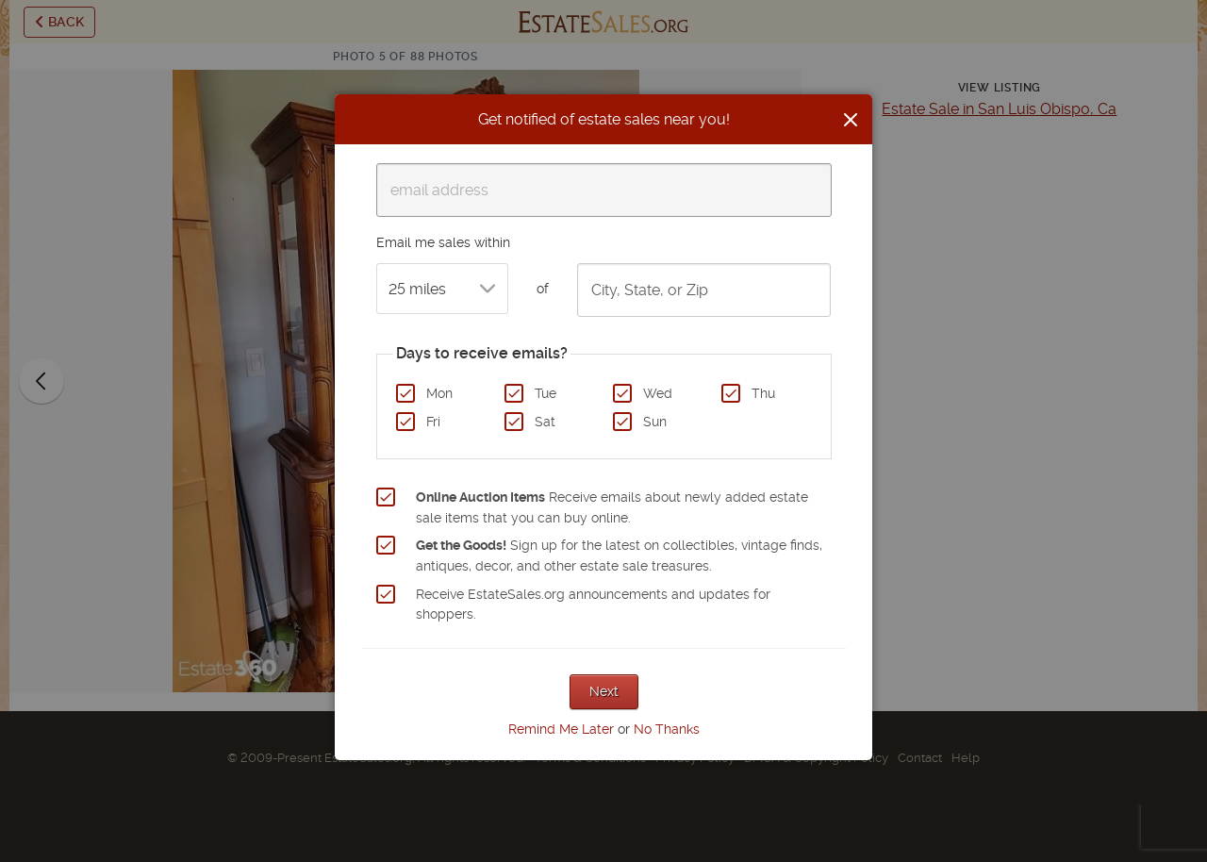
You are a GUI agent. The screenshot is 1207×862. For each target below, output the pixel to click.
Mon (439, 393)
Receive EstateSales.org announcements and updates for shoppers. (593, 604)
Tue (545, 393)
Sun (655, 421)
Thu (763, 393)
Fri (433, 421)
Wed (657, 393)
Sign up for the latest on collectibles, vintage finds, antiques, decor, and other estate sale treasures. (619, 555)
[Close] (850, 119)
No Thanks (667, 729)
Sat (545, 421)
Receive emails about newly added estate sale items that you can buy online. (612, 507)
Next (604, 691)
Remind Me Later (561, 729)
